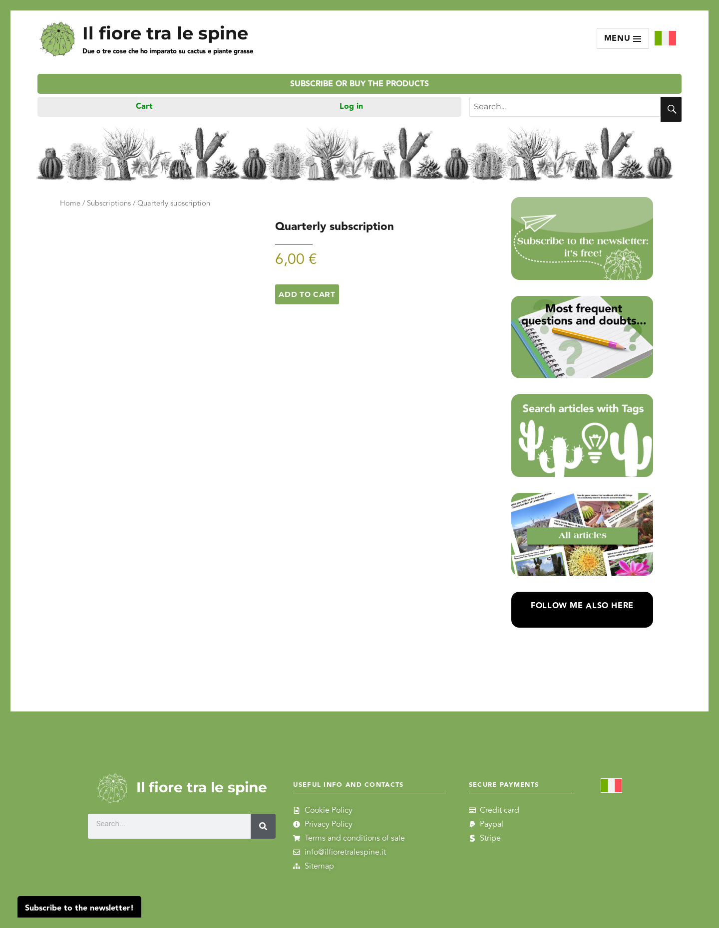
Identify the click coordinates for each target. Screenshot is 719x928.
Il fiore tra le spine (165, 33)
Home (70, 203)
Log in (351, 106)
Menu (623, 38)
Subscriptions (109, 203)
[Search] (263, 826)
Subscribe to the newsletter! (79, 908)
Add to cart (307, 294)
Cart (144, 106)
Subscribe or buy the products (359, 84)
